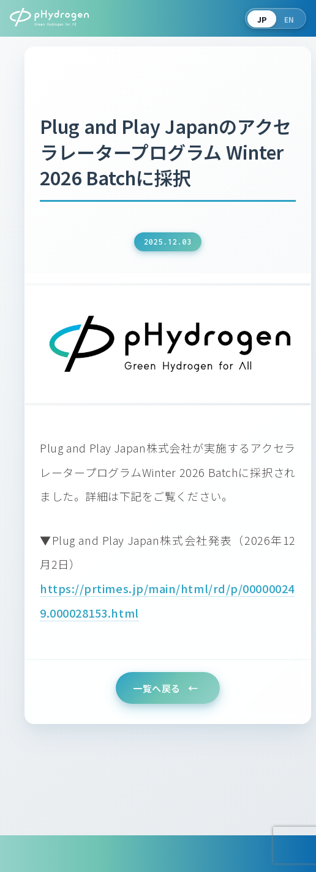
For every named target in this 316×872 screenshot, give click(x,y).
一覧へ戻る (157, 688)
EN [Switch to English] (289, 19)
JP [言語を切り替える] (262, 19)
